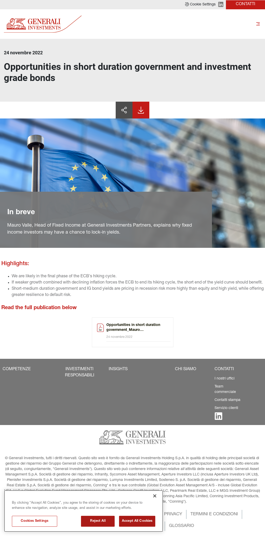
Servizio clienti (226, 408)
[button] (200, 4)
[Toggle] (258, 24)
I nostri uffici (224, 379)
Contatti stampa (227, 400)
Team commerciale (225, 389)
